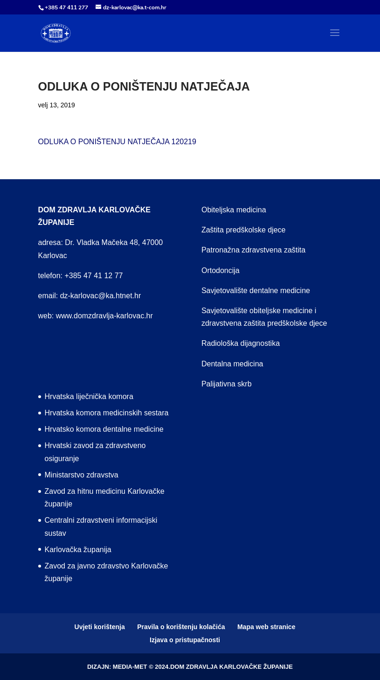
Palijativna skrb (226, 384)
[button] (334, 39)
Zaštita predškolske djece (243, 230)
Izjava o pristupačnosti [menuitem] (185, 640)
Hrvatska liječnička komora (89, 396)
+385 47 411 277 (66, 7)
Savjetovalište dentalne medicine (255, 290)
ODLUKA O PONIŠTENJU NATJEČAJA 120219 (117, 142)
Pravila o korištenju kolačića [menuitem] (181, 627)
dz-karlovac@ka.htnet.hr (100, 296)
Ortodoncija (220, 270)
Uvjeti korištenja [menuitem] (100, 627)
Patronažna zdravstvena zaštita (253, 250)
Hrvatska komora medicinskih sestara (107, 413)
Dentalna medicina (232, 364)
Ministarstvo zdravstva (81, 475)
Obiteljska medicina (233, 210)
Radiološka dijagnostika (240, 343)
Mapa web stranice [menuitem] (266, 627)
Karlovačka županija (78, 550)
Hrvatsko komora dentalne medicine (104, 429)
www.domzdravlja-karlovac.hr (104, 316)
